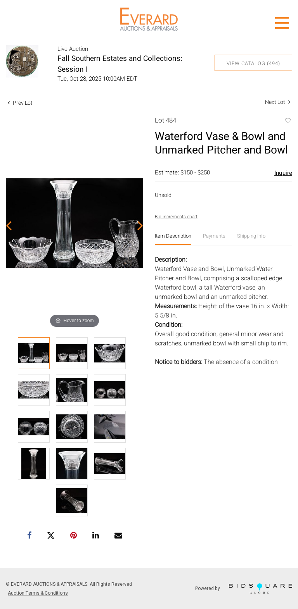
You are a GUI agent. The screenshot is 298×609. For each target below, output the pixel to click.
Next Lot (277, 102)
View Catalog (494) (253, 63)
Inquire (283, 173)
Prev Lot (20, 103)
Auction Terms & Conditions (38, 593)
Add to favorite (287, 121)
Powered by (243, 588)
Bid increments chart (176, 216)
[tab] (173, 239)
